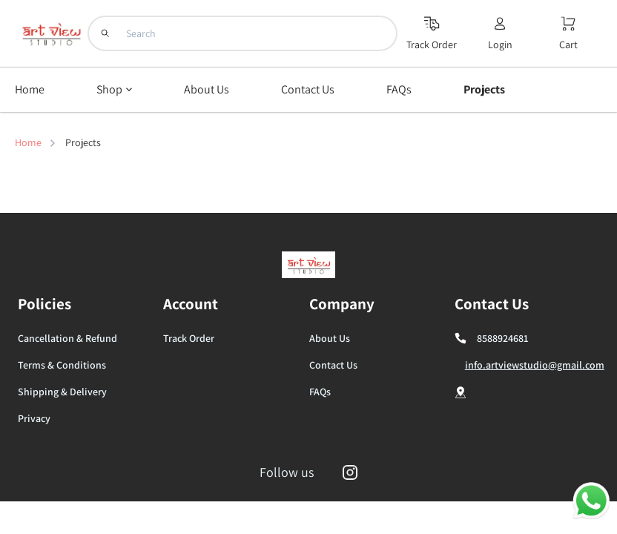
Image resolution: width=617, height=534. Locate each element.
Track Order (188, 338)
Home (28, 142)
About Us (329, 338)
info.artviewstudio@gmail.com (534, 365)
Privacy (34, 418)
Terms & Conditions (62, 365)
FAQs (320, 391)
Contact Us (333, 365)
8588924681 (502, 338)
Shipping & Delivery (62, 391)
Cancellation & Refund (67, 338)
